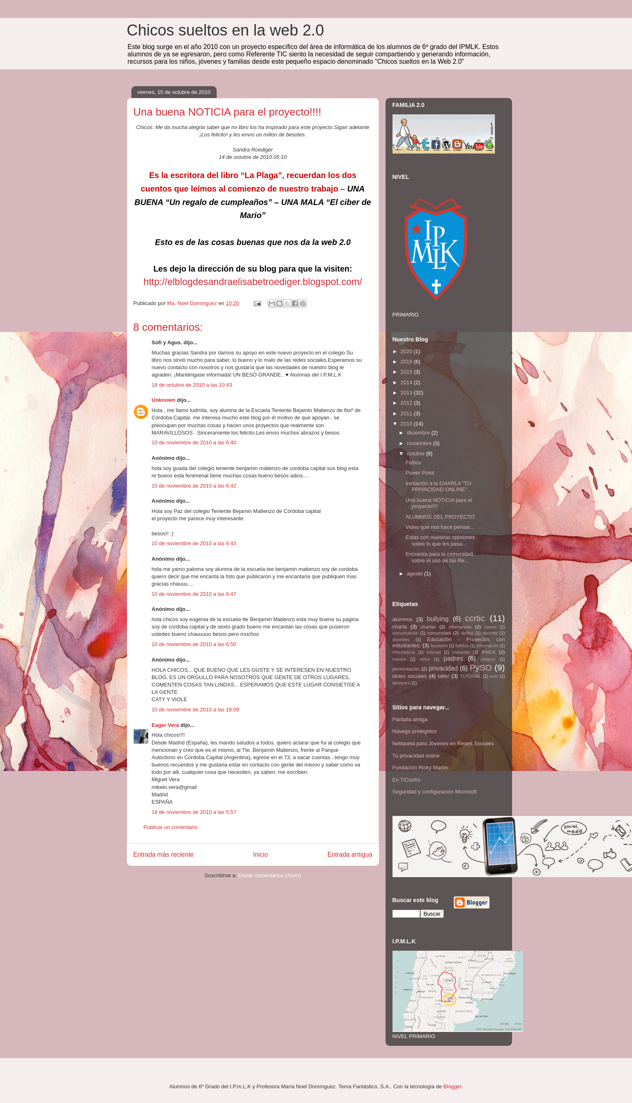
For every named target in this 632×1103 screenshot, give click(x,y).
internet (434, 652)
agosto (415, 573)
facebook (439, 646)
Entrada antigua (349, 854)
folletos (462, 646)
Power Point (420, 473)
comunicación (406, 633)
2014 (407, 382)
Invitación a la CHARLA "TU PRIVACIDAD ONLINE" (438, 486)
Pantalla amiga (410, 719)
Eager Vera (165, 725)
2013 (407, 393)
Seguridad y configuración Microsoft (435, 792)
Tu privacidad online (416, 756)
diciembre (419, 433)
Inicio (260, 854)
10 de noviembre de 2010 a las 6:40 (194, 442)
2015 (407, 372)
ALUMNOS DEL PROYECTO (440, 517)
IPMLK (488, 652)
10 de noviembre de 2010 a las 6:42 (194, 486)
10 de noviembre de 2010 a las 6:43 (194, 543)
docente (490, 633)
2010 (407, 424)
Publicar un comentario (171, 827)
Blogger (452, 1086)
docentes (401, 639)
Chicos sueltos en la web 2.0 (225, 30)
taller (443, 676)
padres (453, 658)
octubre (416, 453)
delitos (467, 633)
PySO (481, 667)
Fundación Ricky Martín (420, 767)
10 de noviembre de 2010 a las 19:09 (195, 709)
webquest (401, 683)
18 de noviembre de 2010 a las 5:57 (194, 812)
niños (425, 659)
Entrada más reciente (163, 854)
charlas (428, 626)
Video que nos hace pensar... (440, 527)
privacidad (443, 668)
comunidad (439, 632)
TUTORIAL (470, 676)
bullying (437, 618)
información (488, 646)
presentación (406, 668)
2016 (407, 362)
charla (400, 627)
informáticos (404, 652)
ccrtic (475, 618)
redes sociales (410, 676)
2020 (407, 351)
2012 (407, 403)
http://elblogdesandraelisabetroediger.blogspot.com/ (253, 281)
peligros (488, 659)
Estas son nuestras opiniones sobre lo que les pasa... (440, 540)
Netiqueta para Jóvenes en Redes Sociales (443, 743)
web (494, 676)
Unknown (164, 400)
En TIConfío (407, 780)
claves (490, 627)
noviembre (420, 443)
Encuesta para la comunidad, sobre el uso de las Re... (440, 557)
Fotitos (413, 462)
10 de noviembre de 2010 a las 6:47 (194, 594)
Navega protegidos (415, 731)
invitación (461, 652)
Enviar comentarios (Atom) (269, 875)
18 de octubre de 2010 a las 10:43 (192, 385)
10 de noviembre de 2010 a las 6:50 (194, 644)
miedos (399, 659)
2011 (407, 413)
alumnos (402, 619)
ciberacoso (460, 626)
